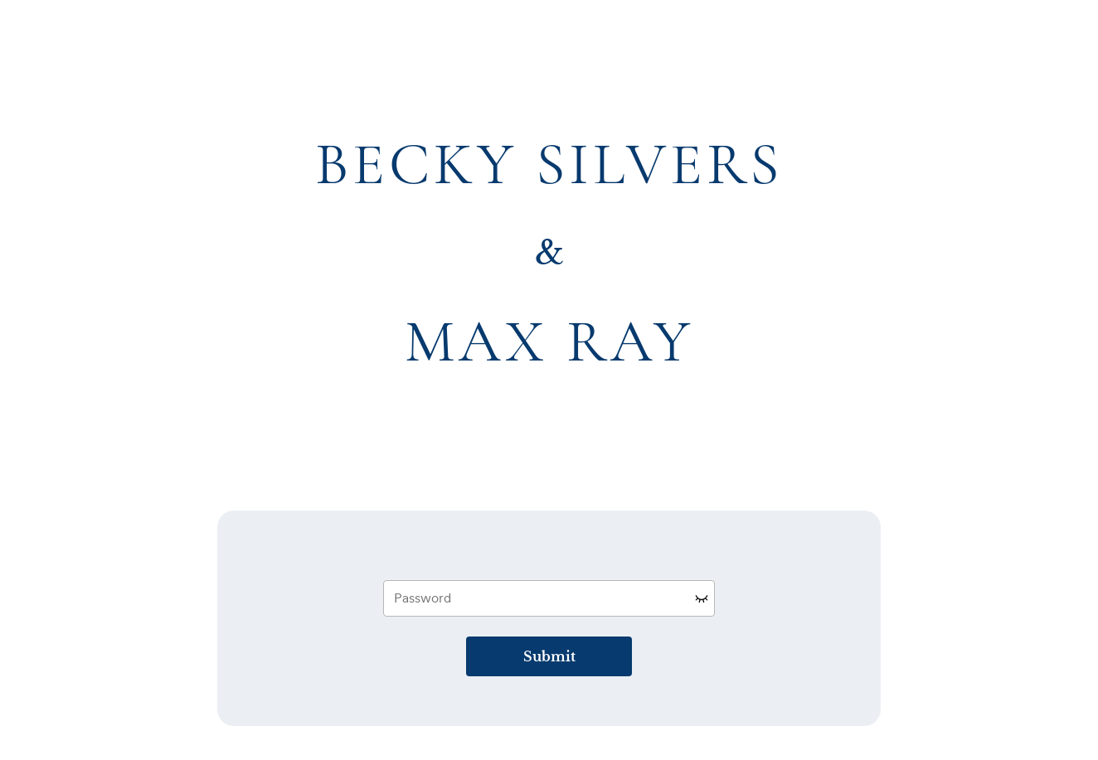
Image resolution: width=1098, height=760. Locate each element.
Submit (549, 656)
